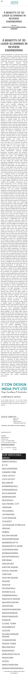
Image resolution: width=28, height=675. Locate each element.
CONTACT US (4, 439)
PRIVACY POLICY (17, 421)
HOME (14, 416)
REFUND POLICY (5, 437)
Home (14, 25)
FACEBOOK (4, 425)
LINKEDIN (22, 425)
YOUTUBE (17, 425)
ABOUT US (16, 418)
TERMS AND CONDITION (19, 423)
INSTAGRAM (11, 425)
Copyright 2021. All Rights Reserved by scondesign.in (14, 672)
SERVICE (15, 419)
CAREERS (3, 436)
